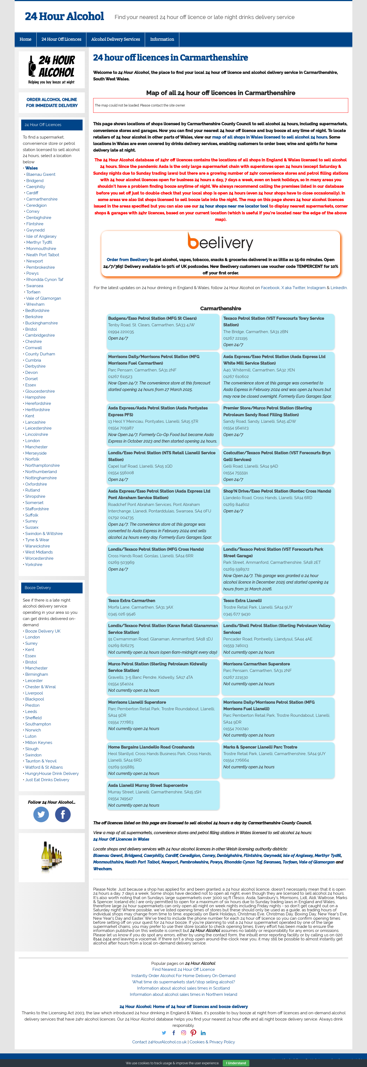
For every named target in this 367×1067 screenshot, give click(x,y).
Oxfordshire (36, 484)
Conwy (208, 855)
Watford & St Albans (44, 767)
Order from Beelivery (181, 246)
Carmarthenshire (42, 199)
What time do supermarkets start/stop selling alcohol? (183, 982)
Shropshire (35, 496)
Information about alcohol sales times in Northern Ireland (183, 994)
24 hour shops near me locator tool (233, 206)
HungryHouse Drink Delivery (52, 773)
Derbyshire (35, 366)
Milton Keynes (38, 742)
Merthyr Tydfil (328, 855)
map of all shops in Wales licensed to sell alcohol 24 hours (269, 137)
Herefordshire (38, 403)
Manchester (36, 447)
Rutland (32, 490)
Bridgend (133, 855)
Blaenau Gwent (108, 855)
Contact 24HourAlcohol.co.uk (159, 1042)
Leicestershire (38, 428)
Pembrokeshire (194, 862)
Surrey (31, 521)
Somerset (34, 502)
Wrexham (102, 868)
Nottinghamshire (41, 477)
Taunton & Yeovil (41, 761)
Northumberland (41, 471)
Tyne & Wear (37, 539)
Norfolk (32, 459)
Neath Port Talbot (142, 862)
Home (25, 39)
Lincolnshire (36, 434)
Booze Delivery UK (43, 631)
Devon (31, 372)
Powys (216, 862)
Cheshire (33, 341)
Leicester (34, 680)
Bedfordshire (37, 310)
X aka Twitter (293, 287)
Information (162, 39)
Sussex (32, 527)
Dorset (31, 378)
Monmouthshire (108, 862)
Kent (29, 416)
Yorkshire (33, 564)
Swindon (33, 755)
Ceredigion (190, 855)
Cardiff (171, 855)
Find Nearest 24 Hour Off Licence (183, 969)
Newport (169, 862)
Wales (31, 168)
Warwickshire (37, 546)
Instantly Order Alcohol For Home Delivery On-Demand (183, 975)
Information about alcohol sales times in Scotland (183, 988)
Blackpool (34, 699)
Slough (32, 748)
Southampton (38, 724)
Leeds (31, 711)
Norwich (33, 730)
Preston (32, 705)
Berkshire (34, 316)
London (32, 440)
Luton (30, 736)
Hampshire (35, 397)
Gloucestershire (40, 391)
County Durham (40, 354)
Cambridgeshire (40, 335)
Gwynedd (272, 855)
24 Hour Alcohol (64, 16)
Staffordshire (37, 508)
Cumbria (33, 360)
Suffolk (31, 515)
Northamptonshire (42, 465)
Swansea (272, 862)
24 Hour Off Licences (61, 39)
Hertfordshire (37, 409)
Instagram (316, 287)
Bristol (31, 329)
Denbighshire (229, 855)
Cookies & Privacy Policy (212, 1042)
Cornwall (33, 347)
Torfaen (290, 862)
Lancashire (35, 422)
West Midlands (39, 552)
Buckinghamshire (41, 323)
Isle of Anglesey (298, 855)
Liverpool (34, 693)
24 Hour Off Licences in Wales (121, 839)
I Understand (236, 1063)
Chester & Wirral (40, 686)
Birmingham (36, 674)
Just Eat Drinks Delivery (47, 779)
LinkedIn (339, 287)
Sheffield (33, 717)
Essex (30, 385)
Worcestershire (39, 558)
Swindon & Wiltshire (44, 533)
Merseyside (36, 453)
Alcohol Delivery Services (115, 39)
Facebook (270, 287)
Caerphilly (153, 855)
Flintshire (253, 855)
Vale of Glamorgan (317, 862)
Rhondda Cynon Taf (243, 862)
